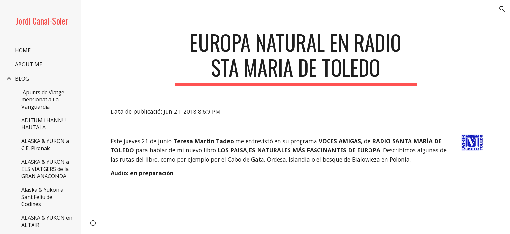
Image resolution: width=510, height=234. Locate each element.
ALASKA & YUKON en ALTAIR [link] (46, 221)
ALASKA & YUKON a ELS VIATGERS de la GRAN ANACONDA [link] (45, 169)
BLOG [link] (22, 78)
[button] (502, 9)
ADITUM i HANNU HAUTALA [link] (43, 124)
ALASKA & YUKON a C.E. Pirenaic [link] (45, 144)
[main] (295, 58)
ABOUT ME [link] (28, 64)
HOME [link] (23, 50)
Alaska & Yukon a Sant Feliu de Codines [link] (42, 197)
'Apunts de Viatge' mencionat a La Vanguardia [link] (43, 99)
